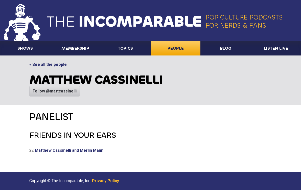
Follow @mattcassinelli (55, 91)
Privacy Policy (105, 180)
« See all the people (48, 64)
